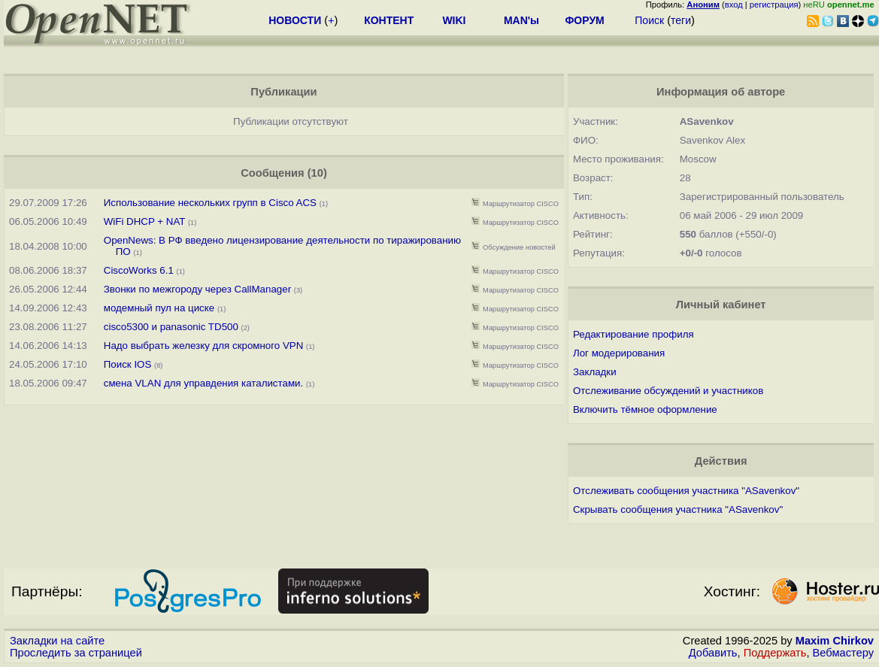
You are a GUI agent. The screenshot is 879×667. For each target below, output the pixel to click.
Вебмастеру (843, 653)
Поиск (649, 20)
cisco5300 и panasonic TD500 (171, 326)
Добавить (713, 653)
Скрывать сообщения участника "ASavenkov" (678, 509)
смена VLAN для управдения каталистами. (203, 383)
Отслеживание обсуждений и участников (668, 390)
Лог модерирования (619, 353)
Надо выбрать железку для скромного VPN (204, 345)
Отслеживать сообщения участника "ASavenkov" (686, 490)
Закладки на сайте (57, 641)
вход (734, 4)
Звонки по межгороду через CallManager (197, 289)
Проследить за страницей (76, 653)
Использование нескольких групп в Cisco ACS (210, 202)
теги (681, 20)
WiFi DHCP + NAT (145, 221)
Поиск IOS (128, 364)
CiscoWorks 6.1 (139, 270)
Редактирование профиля (633, 334)
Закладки (595, 371)
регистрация (774, 4)
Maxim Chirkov (835, 641)
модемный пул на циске (159, 308)
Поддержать (775, 653)
